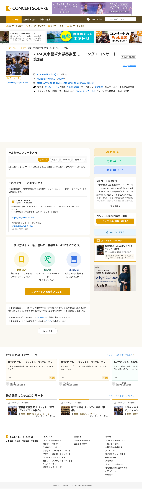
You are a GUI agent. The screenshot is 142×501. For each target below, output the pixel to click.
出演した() (79, 159)
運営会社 (109, 474)
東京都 (61, 78)
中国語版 (34, 440)
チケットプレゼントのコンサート (57, 450)
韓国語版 (25, 440)
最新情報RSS (110, 457)
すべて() (43, 159)
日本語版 (9, 440)
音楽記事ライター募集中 (115, 454)
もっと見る (47, 331)
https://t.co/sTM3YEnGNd (22, 217)
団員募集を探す (80, 443)
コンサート (13, 19)
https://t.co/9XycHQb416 (22, 225)
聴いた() (66, 159)
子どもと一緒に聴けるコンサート (57, 454)
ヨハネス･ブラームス (86, 91)
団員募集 (77, 436)
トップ (8, 48)
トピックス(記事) (112, 443)
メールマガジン (111, 450)
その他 (108, 436)
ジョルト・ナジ (52, 86)
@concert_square (24, 202)
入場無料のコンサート (52, 447)
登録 (75, 25)
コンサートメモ (56, 25)
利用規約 (109, 461)
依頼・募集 (45, 19)
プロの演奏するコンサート (54, 457)
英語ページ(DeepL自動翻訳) (17, 82)
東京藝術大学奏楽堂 (46, 78)
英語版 (17, 440)
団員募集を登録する (82, 440)
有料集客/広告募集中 (113, 447)
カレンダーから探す (35, 25)
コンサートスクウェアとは (116, 440)
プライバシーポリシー (114, 464)
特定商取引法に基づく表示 (116, 467)
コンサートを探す (14, 25)
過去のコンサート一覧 (52, 467)
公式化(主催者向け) (129, 65)
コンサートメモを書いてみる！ (47, 291)
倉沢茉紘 (99, 86)
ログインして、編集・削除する (115, 221)
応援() (55, 159)
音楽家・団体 (29, 19)
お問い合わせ (110, 471)
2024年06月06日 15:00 (19, 229)
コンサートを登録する (52, 440)
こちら (41, 317)
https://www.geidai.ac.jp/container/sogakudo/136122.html (65, 82)
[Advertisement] (71, 117)
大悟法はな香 (72, 86)
